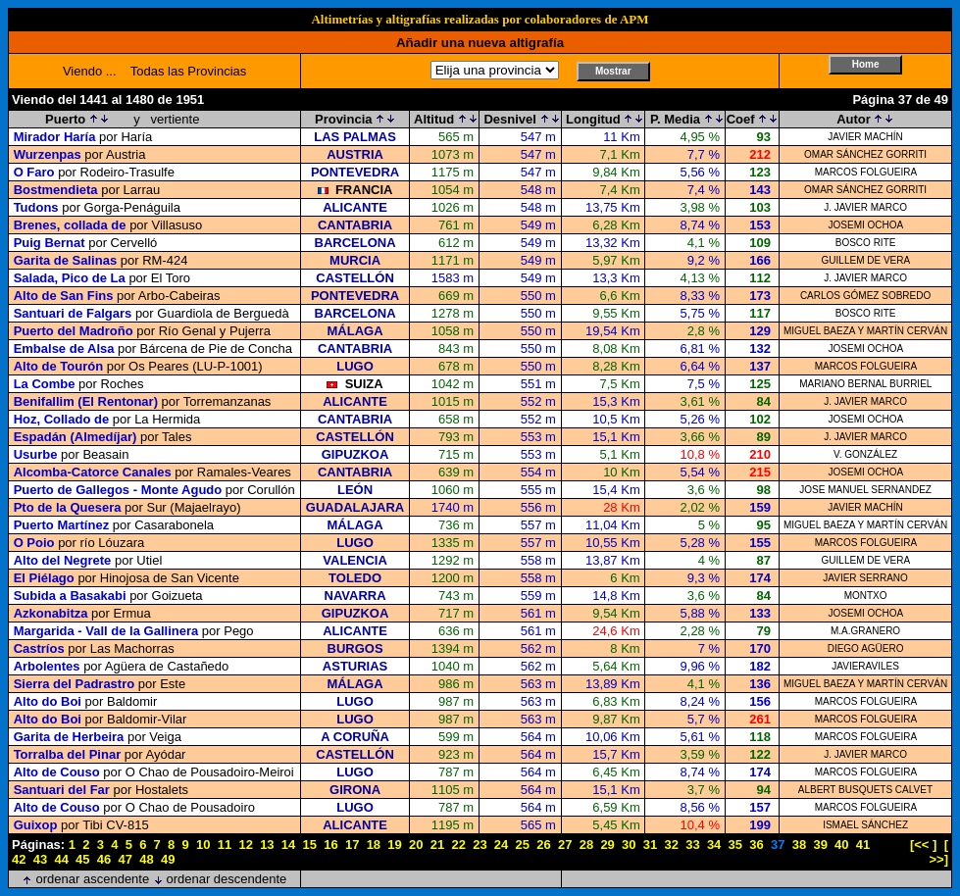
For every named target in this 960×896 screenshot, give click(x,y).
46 (104, 859)
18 (373, 844)
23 (479, 844)
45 (82, 859)
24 (501, 844)
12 (245, 844)
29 (607, 844)
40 (841, 844)
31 (650, 844)
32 (671, 844)
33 (692, 844)
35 (735, 844)
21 (437, 844)
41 (863, 844)
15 (310, 844)
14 (288, 844)
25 (523, 844)
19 (394, 844)
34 (714, 844)
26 (543, 844)
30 (628, 844)
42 (18, 859)
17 (352, 844)
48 (146, 859)
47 (125, 859)
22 (458, 844)
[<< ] (923, 844)
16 (330, 844)
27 (565, 844)
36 (756, 844)
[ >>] (938, 852)
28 (586, 844)
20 (416, 844)
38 (799, 844)
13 (267, 844)
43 (40, 859)
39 (820, 844)
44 (61, 859)
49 (168, 859)
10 (203, 844)
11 (224, 844)
